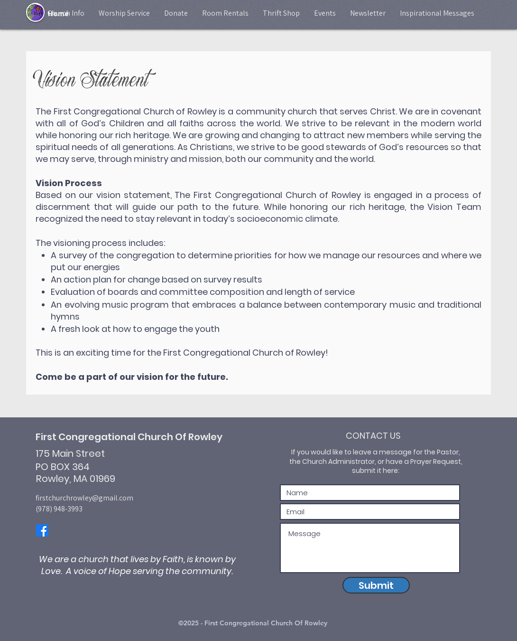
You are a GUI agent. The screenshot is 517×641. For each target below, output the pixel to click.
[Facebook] (42, 530)
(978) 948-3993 (59, 509)
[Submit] (376, 585)
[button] (66, 13)
